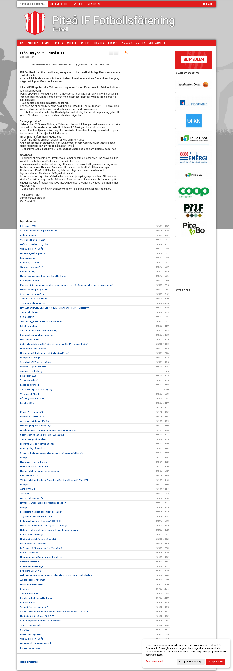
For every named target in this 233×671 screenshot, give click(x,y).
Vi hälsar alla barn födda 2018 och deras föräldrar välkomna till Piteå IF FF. (54, 480)
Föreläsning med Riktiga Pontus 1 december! (41, 512)
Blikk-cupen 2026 (28, 226)
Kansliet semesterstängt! (31, 566)
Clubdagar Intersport (29, 280)
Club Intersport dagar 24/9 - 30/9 (35, 421)
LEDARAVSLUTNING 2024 (32, 416)
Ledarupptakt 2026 (29, 235)
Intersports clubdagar (30, 357)
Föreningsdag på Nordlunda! (33, 448)
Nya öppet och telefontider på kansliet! (38, 539)
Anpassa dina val (154, 661)
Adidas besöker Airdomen (32, 580)
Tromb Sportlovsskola (30, 625)
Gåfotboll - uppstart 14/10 (32, 267)
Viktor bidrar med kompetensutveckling (38, 330)
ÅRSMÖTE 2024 (27, 489)
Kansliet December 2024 (31, 412)
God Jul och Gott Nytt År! (31, 249)
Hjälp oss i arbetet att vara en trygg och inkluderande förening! (49, 530)
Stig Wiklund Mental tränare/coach (36, 516)
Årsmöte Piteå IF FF (29, 593)
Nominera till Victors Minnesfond (35, 643)
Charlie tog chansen (29, 262)
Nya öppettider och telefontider (35, 466)
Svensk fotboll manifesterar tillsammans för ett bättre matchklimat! (51, 453)
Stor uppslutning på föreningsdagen (37, 335)
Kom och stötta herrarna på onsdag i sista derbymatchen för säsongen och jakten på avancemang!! (66, 285)
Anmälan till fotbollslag (31, 371)
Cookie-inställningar (28, 662)
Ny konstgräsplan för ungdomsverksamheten (41, 557)
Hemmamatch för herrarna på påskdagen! (39, 471)
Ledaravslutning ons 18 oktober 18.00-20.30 (40, 521)
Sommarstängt (27, 317)
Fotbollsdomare (27, 602)
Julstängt (24, 494)
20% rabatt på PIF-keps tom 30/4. (35, 362)
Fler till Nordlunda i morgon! (33, 543)
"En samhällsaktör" (29, 380)
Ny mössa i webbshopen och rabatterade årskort (43, 503)
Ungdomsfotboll (59, 4)
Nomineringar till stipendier (32, 253)
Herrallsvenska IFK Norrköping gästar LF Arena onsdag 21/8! (48, 430)
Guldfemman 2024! (29, 475)
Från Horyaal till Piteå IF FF (42, 53)
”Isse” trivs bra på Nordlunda (33, 299)
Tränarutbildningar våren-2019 (34, 607)
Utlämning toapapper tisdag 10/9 (35, 425)
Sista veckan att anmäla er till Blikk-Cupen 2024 (42, 435)
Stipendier (25, 589)
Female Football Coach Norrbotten (36, 598)
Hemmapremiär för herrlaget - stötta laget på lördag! (44, 353)
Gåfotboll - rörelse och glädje (34, 244)
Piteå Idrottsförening (32, 4)
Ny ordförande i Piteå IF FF (32, 584)
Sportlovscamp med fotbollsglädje (36, 389)
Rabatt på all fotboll (29, 385)
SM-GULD (24, 630)
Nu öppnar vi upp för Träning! (33, 462)
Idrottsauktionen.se (29, 552)
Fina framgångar (28, 258)
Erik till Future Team (29, 326)
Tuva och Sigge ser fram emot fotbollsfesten (41, 321)
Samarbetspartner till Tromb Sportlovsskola (40, 620)
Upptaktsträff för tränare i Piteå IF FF (37, 616)
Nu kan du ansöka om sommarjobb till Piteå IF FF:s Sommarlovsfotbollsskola (56, 575)
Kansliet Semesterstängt (31, 534)
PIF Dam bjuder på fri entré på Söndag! (38, 444)
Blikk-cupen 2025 (28, 376)
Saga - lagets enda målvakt (32, 294)
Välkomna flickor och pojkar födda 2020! (39, 230)
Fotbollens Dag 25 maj (30, 571)
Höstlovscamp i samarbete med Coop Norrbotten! (43, 276)
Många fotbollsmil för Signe (33, 348)
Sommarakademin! (29, 312)
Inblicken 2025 (27, 403)
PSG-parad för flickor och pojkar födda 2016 (41, 548)
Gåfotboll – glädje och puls (33, 367)
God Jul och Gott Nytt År (31, 498)
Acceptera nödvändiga (190, 661)
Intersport (24, 457)
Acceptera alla (215, 661)
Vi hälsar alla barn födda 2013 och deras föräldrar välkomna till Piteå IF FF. (54, 611)
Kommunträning (27, 271)
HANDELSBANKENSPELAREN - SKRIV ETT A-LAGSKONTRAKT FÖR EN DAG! (55, 308)
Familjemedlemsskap (30, 648)
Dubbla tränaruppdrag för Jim (34, 289)
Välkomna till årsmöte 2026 (32, 240)
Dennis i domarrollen (29, 339)
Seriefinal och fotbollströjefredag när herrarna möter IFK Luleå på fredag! (54, 344)
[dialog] (186, 653)
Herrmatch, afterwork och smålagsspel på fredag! (43, 525)
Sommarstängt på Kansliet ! (33, 439)
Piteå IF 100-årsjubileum (31, 634)
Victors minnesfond (29, 562)
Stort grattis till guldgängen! (33, 303)
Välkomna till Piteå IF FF (31, 394)
